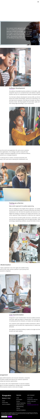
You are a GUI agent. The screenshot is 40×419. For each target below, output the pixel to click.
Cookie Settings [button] (4, 416)
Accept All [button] (9, 416)
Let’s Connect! (30, 395)
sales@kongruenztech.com (32, 404)
